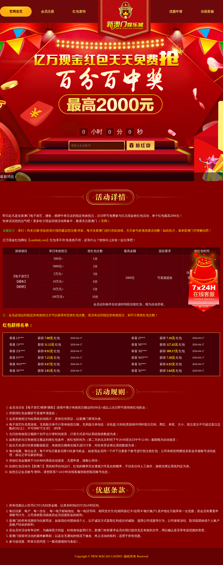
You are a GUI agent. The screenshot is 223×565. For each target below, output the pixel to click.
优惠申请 (175, 11)
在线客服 (207, 11)
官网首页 (15, 11)
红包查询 (79, 11)
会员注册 (47, 11)
